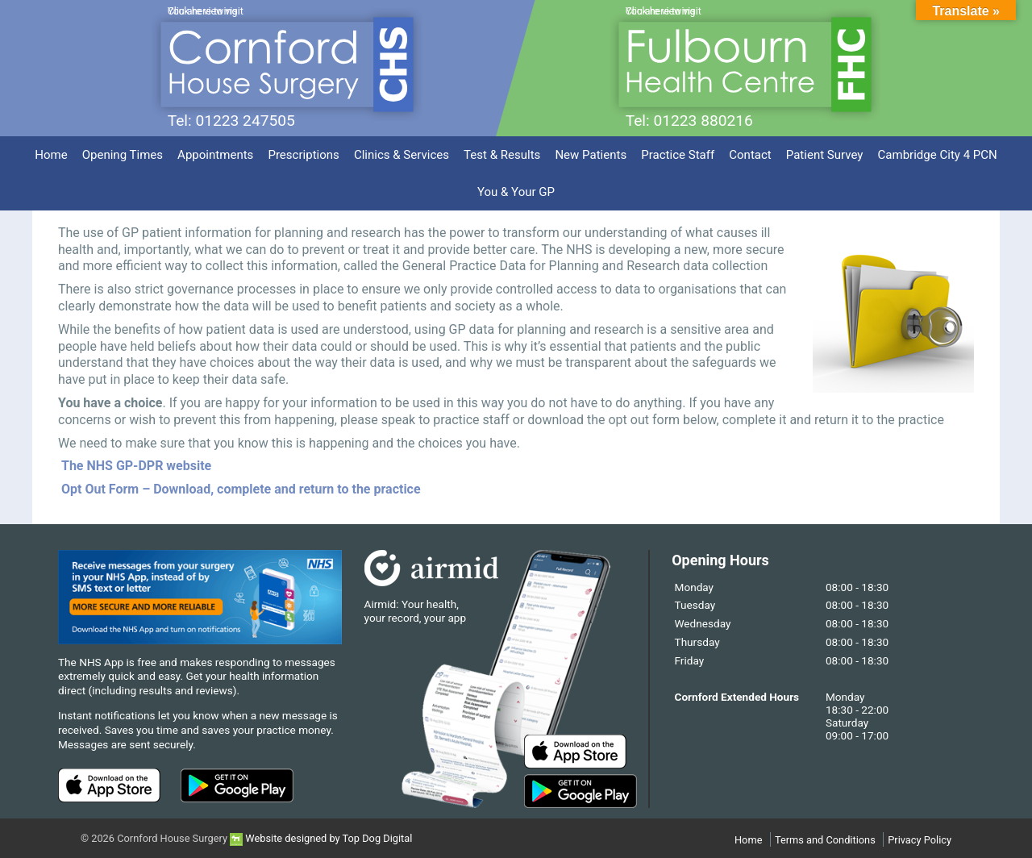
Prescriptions (303, 155)
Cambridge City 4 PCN (937, 155)
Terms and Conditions (825, 840)
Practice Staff (677, 155)
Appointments (215, 155)
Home (51, 155)
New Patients (590, 155)
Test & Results (502, 155)
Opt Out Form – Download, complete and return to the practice (239, 489)
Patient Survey (824, 155)
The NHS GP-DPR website (136, 465)
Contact (750, 155)
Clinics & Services (401, 155)
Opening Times (122, 155)
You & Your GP (516, 192)
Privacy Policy (919, 840)
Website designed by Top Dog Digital (321, 838)
